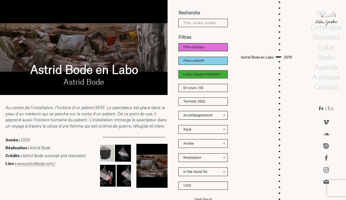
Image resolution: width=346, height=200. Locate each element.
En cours (193, 87)
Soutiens (326, 37)
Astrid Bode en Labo (257, 57)
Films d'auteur (194, 47)
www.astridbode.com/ (36, 163)
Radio (326, 57)
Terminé (194, 101)
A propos (326, 77)
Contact (326, 87)
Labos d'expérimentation (202, 74)
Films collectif (193, 61)
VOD (187, 185)
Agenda (326, 67)
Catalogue (326, 27)
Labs (326, 47)
